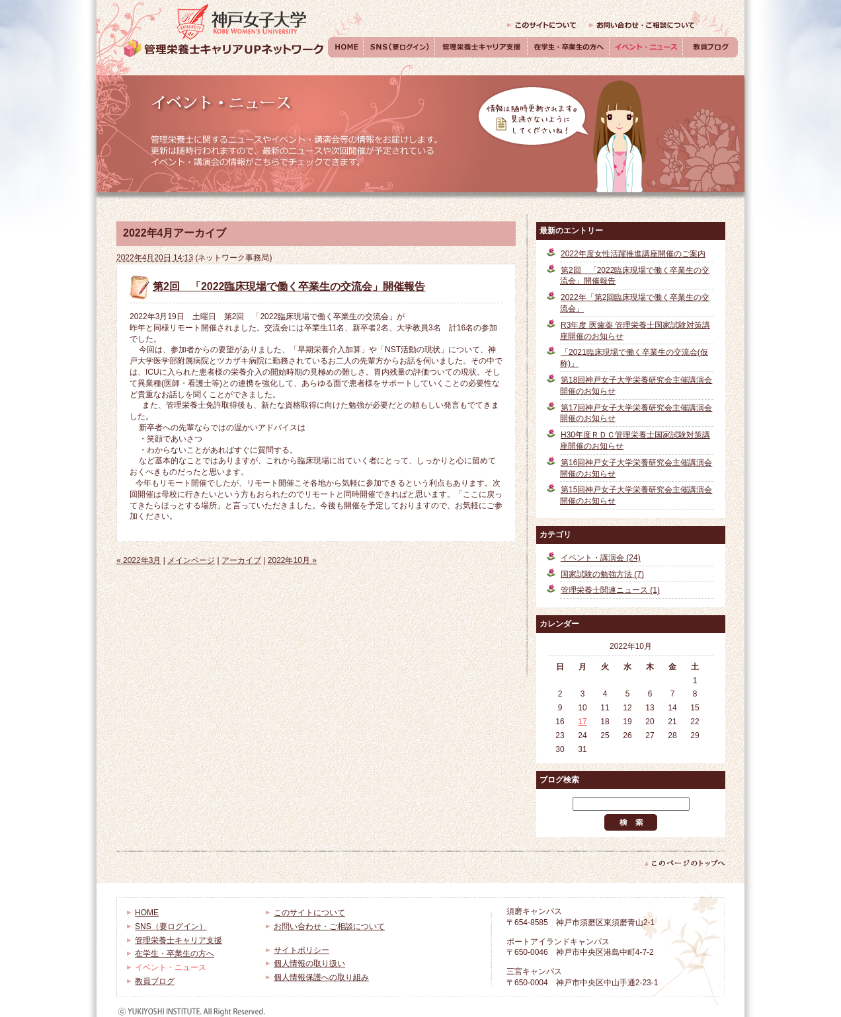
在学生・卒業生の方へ (569, 47)
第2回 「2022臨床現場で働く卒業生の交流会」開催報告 (289, 286)
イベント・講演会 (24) (601, 557)
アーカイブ (241, 560)
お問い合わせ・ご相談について (642, 25)
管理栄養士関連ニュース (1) (610, 590)
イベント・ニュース (646, 47)
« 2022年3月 (138, 560)
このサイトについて (541, 25)
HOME (346, 47)
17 (582, 721)
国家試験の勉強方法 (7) (602, 574)
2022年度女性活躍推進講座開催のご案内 (633, 253)
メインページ (191, 560)
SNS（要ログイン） (399, 47)
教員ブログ (710, 47)
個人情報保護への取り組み (321, 977)
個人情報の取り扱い (309, 963)
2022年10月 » (292, 560)
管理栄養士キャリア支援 (481, 47)
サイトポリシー (301, 950)
